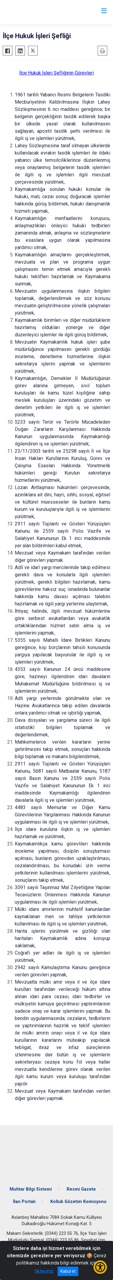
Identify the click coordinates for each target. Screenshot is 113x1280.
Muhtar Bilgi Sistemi (31, 1189)
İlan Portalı (24, 1201)
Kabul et (68, 1271)
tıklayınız (44, 1271)
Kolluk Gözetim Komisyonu (78, 1201)
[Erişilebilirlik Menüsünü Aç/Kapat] (100, 1267)
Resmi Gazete (81, 1189)
